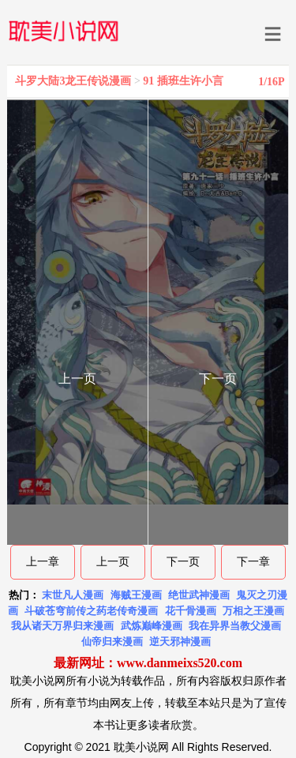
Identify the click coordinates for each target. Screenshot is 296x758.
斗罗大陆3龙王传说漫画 (73, 81)
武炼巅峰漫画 (151, 626)
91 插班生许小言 (183, 81)
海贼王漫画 (136, 595)
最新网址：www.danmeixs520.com (148, 663)
